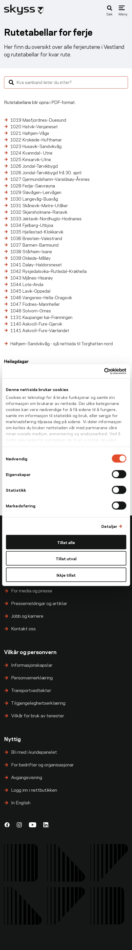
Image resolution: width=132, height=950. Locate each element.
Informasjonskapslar (31, 664)
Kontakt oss (23, 628)
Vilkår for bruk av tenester (37, 715)
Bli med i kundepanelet (34, 751)
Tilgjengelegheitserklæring (38, 702)
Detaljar (109, 526)
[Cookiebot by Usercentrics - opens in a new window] (104, 371)
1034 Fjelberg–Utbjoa (31, 225)
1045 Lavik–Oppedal (30, 291)
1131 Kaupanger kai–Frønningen (41, 317)
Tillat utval (66, 558)
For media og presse (31, 590)
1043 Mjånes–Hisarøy (31, 277)
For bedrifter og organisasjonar (42, 764)
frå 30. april (45, 172)
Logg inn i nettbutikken (34, 789)
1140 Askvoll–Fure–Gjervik (36, 323)
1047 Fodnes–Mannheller (35, 304)
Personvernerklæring (32, 677)
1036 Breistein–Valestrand (36, 238)
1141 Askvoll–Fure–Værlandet (39, 330)
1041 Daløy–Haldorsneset (36, 264)
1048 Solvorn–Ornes (31, 310)
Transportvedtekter (31, 690)
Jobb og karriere (27, 615)
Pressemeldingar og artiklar (39, 603)
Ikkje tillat (66, 574)
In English (20, 802)
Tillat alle (66, 542)
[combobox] (66, 82)
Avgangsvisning (26, 777)
